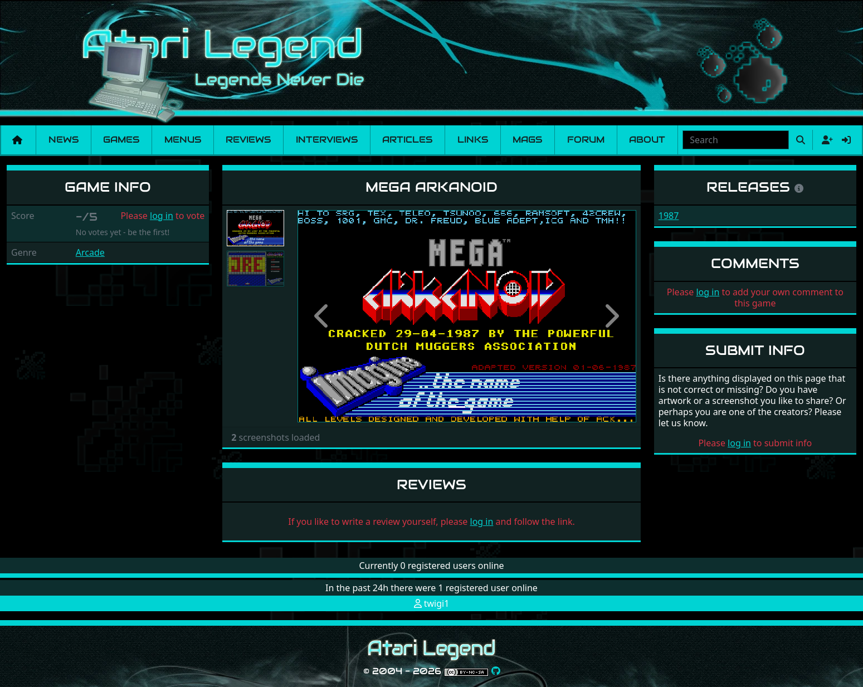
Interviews (327, 139)
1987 (669, 215)
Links (472, 139)
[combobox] (735, 139)
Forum (585, 139)
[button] (323, 316)
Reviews (248, 139)
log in (161, 215)
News (63, 139)
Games (121, 139)
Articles (407, 139)
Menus (182, 139)
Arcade (90, 252)
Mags (527, 139)
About (647, 139)
